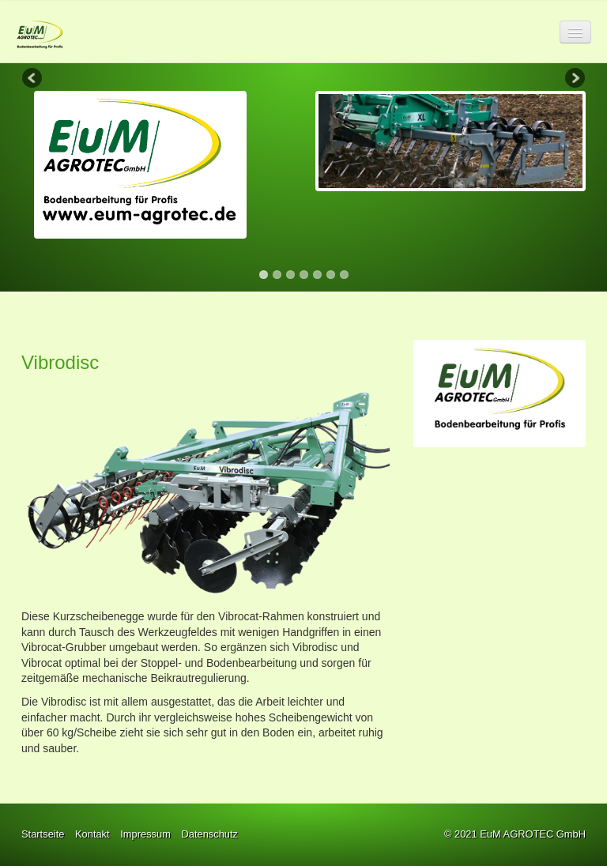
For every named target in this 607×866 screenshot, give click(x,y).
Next (574, 79)
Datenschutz (209, 834)
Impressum (145, 834)
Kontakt (92, 834)
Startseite (42, 834)
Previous (33, 79)
